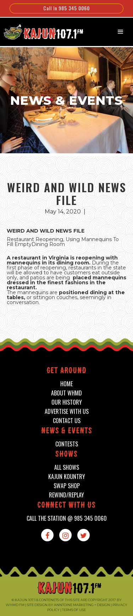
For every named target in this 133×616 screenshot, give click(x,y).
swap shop (67, 486)
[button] (120, 31)
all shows (66, 467)
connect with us (66, 505)
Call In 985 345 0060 (66, 8)
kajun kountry (66, 476)
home (66, 384)
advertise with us (67, 411)
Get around (66, 371)
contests (66, 444)
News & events (66, 431)
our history (66, 402)
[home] (40, 31)
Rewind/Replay (66, 495)
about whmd (66, 393)
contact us (67, 420)
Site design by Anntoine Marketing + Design (68, 605)
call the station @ (67, 518)
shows (66, 454)
